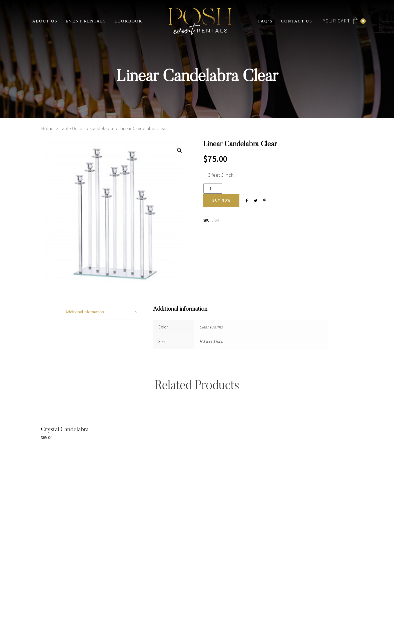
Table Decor (72, 128)
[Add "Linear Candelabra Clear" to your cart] (221, 200)
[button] (179, 150)
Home (47, 128)
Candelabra (101, 128)
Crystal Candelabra (65, 430)
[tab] (101, 312)
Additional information (85, 311)
